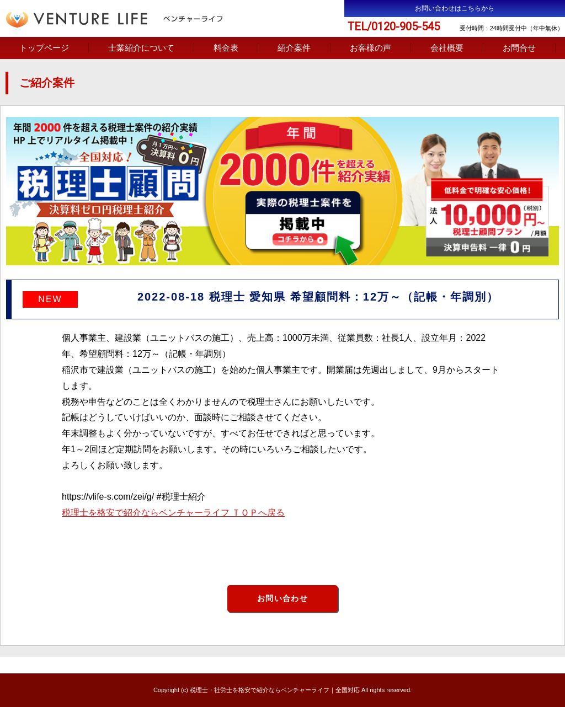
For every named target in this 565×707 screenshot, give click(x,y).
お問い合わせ (282, 598)
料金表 (226, 47)
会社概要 (446, 47)
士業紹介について (141, 47)
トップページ (44, 47)
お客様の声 (370, 47)
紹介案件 (294, 47)
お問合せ (519, 47)
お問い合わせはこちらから (454, 8)
